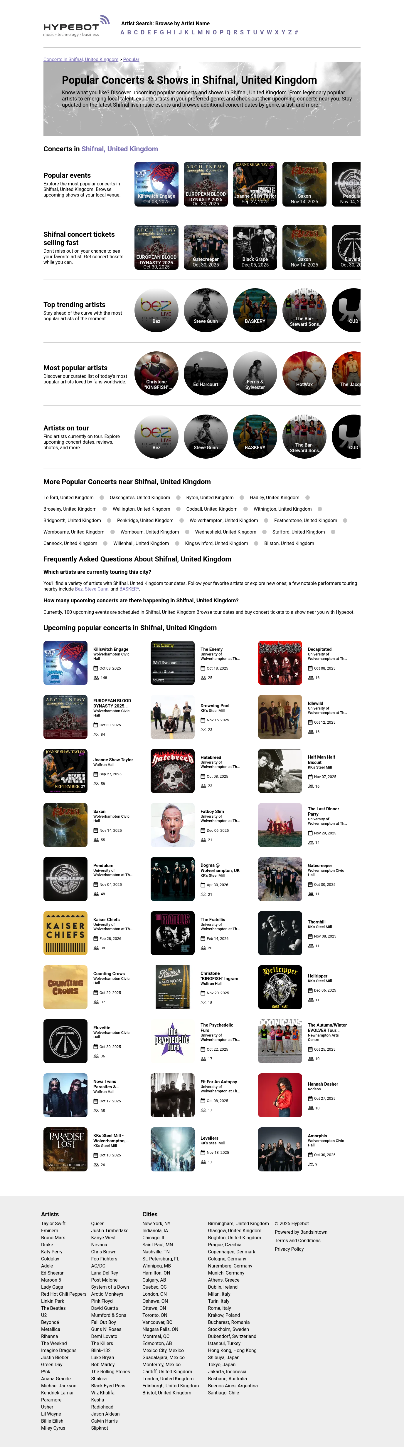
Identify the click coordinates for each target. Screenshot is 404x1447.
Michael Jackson (58, 1386)
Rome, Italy (219, 1308)
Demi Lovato (104, 1336)
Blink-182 (101, 1350)
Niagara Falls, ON (160, 1329)
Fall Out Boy (103, 1322)
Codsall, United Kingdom (212, 509)
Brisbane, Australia (227, 1378)
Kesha (97, 1400)
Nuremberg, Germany (230, 1266)
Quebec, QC (154, 1287)
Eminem (49, 1230)
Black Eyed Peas (108, 1386)
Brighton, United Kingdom (234, 1237)
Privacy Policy (289, 1249)
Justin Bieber (54, 1357)
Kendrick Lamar (57, 1393)
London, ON (154, 1294)
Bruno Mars (53, 1237)
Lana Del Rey (104, 1273)
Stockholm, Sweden (228, 1329)
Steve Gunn (97, 589)
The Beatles (53, 1308)
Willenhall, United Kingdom (141, 543)
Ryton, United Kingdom (210, 497)
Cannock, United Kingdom (70, 543)
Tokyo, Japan (222, 1364)
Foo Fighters (104, 1259)
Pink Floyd (102, 1301)
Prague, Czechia (225, 1245)
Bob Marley (103, 1364)
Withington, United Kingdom (283, 509)
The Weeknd (54, 1343)
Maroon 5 (51, 1280)
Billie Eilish (52, 1421)
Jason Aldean (105, 1414)
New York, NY (156, 1223)
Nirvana (99, 1245)
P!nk (45, 1371)
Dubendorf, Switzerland (232, 1336)
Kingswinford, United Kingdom (216, 543)
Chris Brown (104, 1252)
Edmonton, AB (157, 1343)
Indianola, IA (155, 1230)
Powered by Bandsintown (301, 1232)
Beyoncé (50, 1322)
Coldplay (50, 1259)
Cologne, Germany (227, 1259)
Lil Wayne (51, 1414)
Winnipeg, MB (156, 1266)
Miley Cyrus (53, 1428)
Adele (47, 1266)
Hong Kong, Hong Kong (232, 1350)
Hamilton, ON (156, 1273)
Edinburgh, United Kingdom (170, 1386)
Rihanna (49, 1336)
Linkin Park (52, 1301)
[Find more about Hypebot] (78, 28)
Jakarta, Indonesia (227, 1371)
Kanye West (103, 1237)
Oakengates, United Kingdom (140, 497)
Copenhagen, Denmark (231, 1252)
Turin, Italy (219, 1301)
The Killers (102, 1343)
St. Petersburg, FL (160, 1259)
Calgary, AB (154, 1280)
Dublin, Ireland (223, 1287)
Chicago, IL (153, 1237)
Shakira (99, 1378)
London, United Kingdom (167, 1378)
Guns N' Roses (106, 1329)
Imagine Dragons (59, 1350)
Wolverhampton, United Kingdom (224, 520)
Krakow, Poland (224, 1315)
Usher (47, 1407)
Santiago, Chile (223, 1393)
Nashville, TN (156, 1252)
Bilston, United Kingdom (289, 543)
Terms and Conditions (298, 1240)
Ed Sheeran (53, 1273)
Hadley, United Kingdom (274, 497)
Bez (79, 589)
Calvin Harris (104, 1421)
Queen (98, 1223)
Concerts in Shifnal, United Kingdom (80, 59)
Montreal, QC (155, 1336)
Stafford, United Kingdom (298, 532)
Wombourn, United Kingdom (150, 532)
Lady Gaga (52, 1287)
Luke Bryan (102, 1357)
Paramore (51, 1400)
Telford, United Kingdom (68, 497)
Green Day (52, 1364)
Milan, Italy (219, 1294)
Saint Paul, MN (157, 1245)
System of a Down (110, 1287)
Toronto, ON (154, 1315)
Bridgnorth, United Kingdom (72, 520)
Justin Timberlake (110, 1230)
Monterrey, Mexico (161, 1364)
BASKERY (129, 589)
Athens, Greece (224, 1280)
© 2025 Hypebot (292, 1223)
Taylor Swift (53, 1223)
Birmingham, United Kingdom (238, 1223)
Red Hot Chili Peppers (64, 1294)
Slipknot (99, 1428)
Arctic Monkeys (107, 1294)
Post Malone (104, 1280)
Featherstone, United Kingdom (305, 520)
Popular (131, 59)
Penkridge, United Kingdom (145, 520)
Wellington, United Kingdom (141, 509)
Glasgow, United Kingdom (235, 1230)
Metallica (50, 1329)
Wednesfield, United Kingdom (225, 532)
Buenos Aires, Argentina (233, 1386)
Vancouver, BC (157, 1322)
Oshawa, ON (155, 1301)
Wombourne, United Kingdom (74, 532)
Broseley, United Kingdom (70, 509)
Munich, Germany (226, 1273)
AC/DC (98, 1266)
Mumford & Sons (108, 1315)
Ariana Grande (56, 1378)
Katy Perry (52, 1252)
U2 (44, 1315)
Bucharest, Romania (229, 1322)
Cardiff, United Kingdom (167, 1371)
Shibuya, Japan (224, 1357)
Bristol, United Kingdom (166, 1393)
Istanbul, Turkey (224, 1343)
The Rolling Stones (110, 1371)
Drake (47, 1245)
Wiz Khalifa (103, 1393)
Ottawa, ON (154, 1308)
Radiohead (102, 1407)
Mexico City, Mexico (163, 1350)
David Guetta (104, 1308)
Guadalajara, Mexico (163, 1357)
